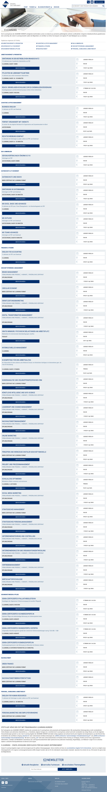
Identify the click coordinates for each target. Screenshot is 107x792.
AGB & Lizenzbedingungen (24, 789)
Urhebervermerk (40, 789)
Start (26, 7)
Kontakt (56, 779)
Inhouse (57, 7)
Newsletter (3, 781)
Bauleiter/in (26, 729)
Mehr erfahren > (12, 68)
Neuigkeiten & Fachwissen (6, 778)
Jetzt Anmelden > (67, 763)
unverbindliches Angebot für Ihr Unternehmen (79, 741)
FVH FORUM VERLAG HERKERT (61, 777)
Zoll (37, 731)
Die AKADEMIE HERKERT (60, 775)
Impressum (3, 789)
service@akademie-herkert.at (91, 781)
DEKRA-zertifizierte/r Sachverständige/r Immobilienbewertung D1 (72, 729)
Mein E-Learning (98, 2)
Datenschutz (12, 789)
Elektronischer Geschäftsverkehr (35, 775)
